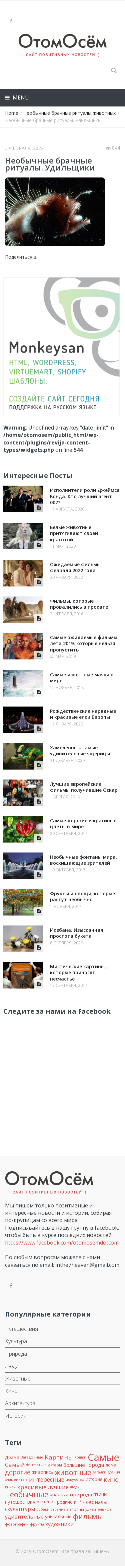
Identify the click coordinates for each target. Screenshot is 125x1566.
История (16, 1415)
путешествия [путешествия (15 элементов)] (20, 1502)
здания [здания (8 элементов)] (114, 1471)
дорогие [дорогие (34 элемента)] (17, 1472)
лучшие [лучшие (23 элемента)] (58, 1487)
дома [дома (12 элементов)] (110, 1465)
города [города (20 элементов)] (95, 1464)
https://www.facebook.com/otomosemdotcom (62, 1242)
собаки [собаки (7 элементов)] (42, 1509)
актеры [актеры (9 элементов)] (55, 1464)
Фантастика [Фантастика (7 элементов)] (36, 1465)
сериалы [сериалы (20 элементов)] (96, 1502)
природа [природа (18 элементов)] (81, 1494)
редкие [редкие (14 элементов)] (65, 1502)
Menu (20, 97)
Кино (11, 1391)
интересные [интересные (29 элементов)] (46, 1479)
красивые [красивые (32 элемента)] (32, 1487)
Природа (16, 1353)
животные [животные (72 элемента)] (73, 1472)
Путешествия (21, 1328)
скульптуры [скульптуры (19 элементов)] (20, 1509)
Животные (18, 1378)
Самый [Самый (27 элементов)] (15, 1464)
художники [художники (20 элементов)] (59, 1524)
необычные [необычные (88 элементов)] (26, 1494)
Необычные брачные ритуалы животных (69, 113)
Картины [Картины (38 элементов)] (59, 1457)
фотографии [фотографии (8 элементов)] (17, 1524)
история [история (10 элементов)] (94, 1479)
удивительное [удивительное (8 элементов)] (98, 1509)
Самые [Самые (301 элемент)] (103, 1457)
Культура (16, 1341)
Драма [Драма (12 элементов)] (12, 1457)
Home (11, 113)
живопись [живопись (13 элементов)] (42, 1472)
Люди (12, 1366)
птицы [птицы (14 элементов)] (100, 1494)
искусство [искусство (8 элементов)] (75, 1479)
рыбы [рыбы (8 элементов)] (79, 1501)
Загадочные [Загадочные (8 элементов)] (32, 1457)
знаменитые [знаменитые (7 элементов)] (16, 1479)
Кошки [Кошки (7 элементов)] (80, 1457)
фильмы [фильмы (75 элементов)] (88, 1516)
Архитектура (20, 1403)
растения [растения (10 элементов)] (46, 1502)
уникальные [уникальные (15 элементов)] (58, 1516)
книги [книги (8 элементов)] (10, 1486)
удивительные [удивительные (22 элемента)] (24, 1516)
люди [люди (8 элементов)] (75, 1486)
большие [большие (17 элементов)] (74, 1465)
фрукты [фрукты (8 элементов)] (37, 1524)
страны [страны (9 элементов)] (77, 1509)
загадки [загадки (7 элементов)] (99, 1472)
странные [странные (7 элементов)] (60, 1509)
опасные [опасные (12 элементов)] (59, 1494)
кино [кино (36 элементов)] (111, 1479)
